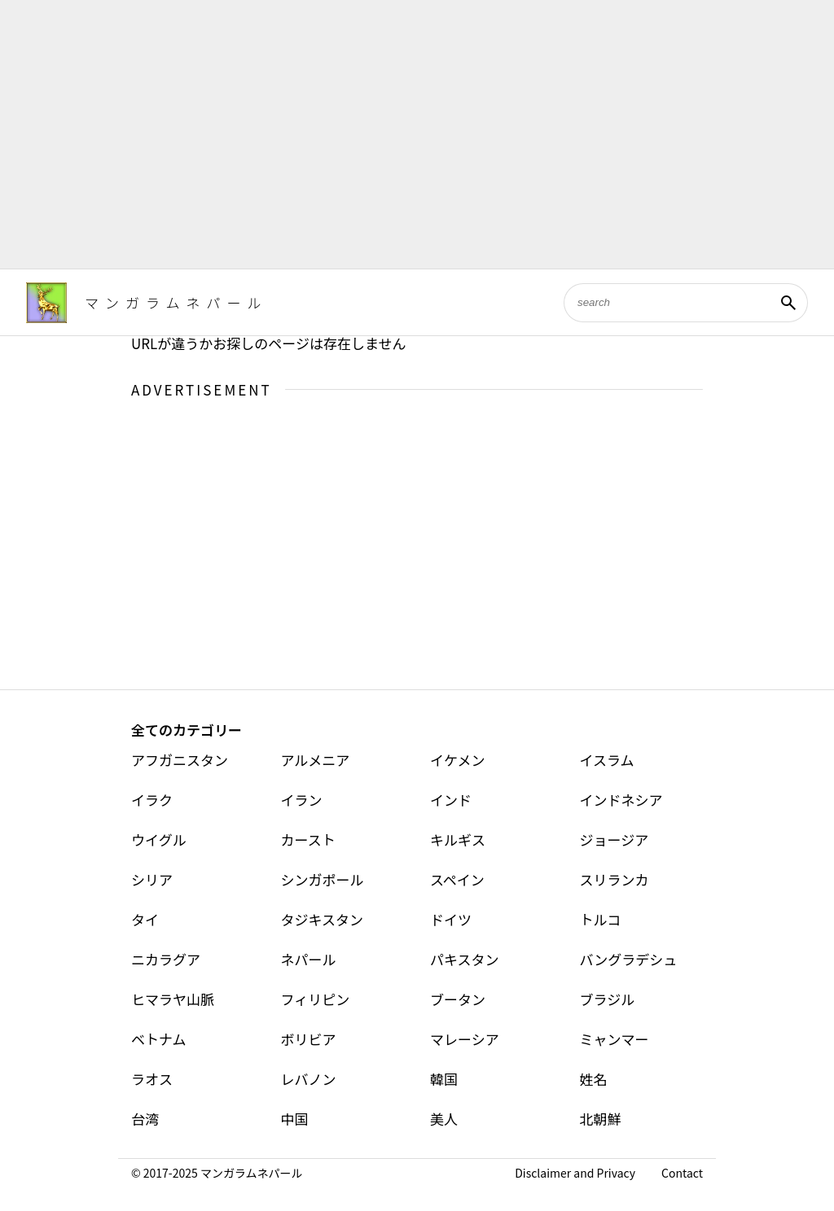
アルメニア (315, 760)
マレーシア (464, 1039)
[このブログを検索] (666, 302)
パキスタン (464, 959)
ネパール (308, 959)
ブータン (457, 999)
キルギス (457, 839)
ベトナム (159, 1039)
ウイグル (159, 839)
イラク (152, 799)
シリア (152, 879)
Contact (682, 1172)
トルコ (600, 919)
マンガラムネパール (176, 302)
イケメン (457, 760)
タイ (145, 919)
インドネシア (621, 799)
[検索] (788, 302)
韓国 (444, 1079)
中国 (295, 1118)
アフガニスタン (179, 760)
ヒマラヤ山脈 (172, 999)
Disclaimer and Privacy (575, 1172)
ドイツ (451, 919)
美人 (444, 1118)
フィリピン (315, 999)
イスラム (607, 760)
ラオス (152, 1079)
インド (451, 799)
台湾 (145, 1118)
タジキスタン (322, 919)
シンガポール (322, 879)
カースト (308, 839)
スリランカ (614, 879)
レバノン (308, 1079)
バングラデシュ (629, 959)
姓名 (594, 1079)
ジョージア (614, 839)
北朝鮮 (600, 1118)
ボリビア (308, 1039)
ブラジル (607, 999)
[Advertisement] (417, 134)
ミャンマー (614, 1039)
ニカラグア (165, 959)
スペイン (457, 879)
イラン (302, 799)
